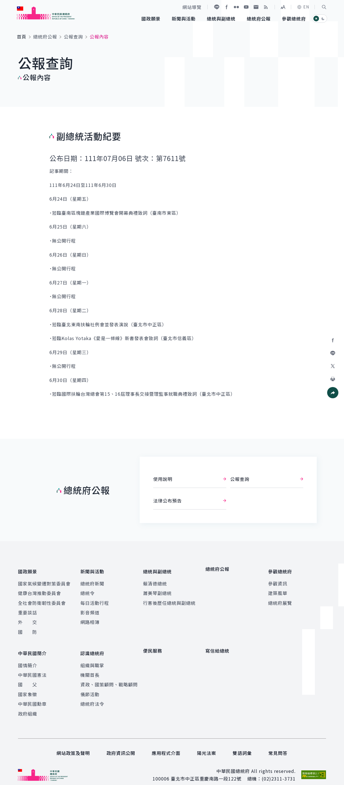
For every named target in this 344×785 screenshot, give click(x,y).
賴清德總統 (155, 579)
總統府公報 (45, 36)
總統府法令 (92, 695)
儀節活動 (89, 685)
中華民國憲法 (32, 666)
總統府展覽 (280, 598)
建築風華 (277, 588)
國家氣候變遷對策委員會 (44, 579)
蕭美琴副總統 (157, 588)
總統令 (87, 588)
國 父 (27, 676)
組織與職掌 (92, 656)
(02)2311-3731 (279, 770)
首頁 (21, 36)
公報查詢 (73, 36)
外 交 (27, 617)
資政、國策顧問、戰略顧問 (109, 676)
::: (4, 3)
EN (303, 7)
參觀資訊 (277, 579)
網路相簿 (89, 617)
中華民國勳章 (32, 695)
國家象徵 (27, 685)
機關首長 (89, 666)
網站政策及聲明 (73, 744)
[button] (324, 7)
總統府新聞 (92, 579)
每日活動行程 (94, 598)
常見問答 (278, 744)
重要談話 (27, 608)
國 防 (27, 627)
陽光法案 (206, 744)
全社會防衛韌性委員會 (42, 598)
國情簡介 (27, 656)
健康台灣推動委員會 (39, 588)
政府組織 (27, 705)
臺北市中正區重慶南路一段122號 (206, 770)
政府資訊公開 (121, 744)
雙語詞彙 (242, 744)
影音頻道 (89, 608)
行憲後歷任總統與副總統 (169, 598)
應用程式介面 (166, 744)
